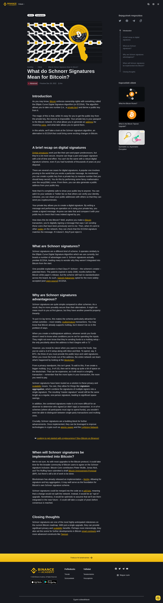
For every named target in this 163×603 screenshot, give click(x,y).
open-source (52, 281)
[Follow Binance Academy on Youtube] (127, 568)
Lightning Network (90, 427)
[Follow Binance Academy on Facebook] (116, 569)
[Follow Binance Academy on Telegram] (123, 569)
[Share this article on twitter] (120, 21)
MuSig (86, 479)
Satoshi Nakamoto (65, 278)
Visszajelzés (88, 578)
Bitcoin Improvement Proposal (82, 471)
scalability (36, 386)
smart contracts (89, 531)
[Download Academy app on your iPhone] (37, 582)
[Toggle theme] (158, 4)
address (89, 122)
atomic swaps (67, 427)
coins (43, 125)
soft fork (87, 491)
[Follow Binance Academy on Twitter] (120, 569)
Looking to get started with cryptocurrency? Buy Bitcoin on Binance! (68, 438)
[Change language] (153, 4)
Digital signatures (40, 153)
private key (72, 107)
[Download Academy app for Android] (50, 582)
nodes (40, 229)
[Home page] (10, 4)
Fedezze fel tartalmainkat (82, 558)
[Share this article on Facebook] (127, 21)
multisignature (68, 322)
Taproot (64, 534)
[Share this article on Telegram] (134, 21)
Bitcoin (53, 101)
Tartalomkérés (88, 574)
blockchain (69, 360)
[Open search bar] (148, 4)
